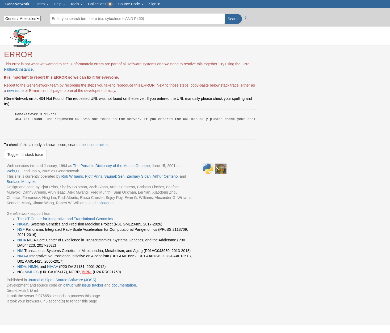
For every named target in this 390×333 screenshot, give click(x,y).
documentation (124, 285)
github (68, 285)
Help (59, 4)
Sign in (154, 4)
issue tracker (97, 145)
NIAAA (22, 256)
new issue (15, 90)
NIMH (33, 266)
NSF (21, 229)
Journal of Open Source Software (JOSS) (62, 280)
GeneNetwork (17, 4)
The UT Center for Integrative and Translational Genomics (65, 219)
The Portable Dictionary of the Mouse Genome (111, 166)
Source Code (131, 4)
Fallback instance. (19, 69)
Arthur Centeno (165, 176)
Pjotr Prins (93, 176)
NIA (20, 251)
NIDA (21, 240)
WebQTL (14, 171)
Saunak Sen (114, 176)
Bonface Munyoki (21, 182)
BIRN (86, 272)
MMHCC (32, 272)
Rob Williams (72, 176)
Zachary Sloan (138, 176)
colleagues (105, 203)
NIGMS (23, 224)
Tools (76, 4)
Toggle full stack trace (25, 154)
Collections (100, 4)
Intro (42, 4)
